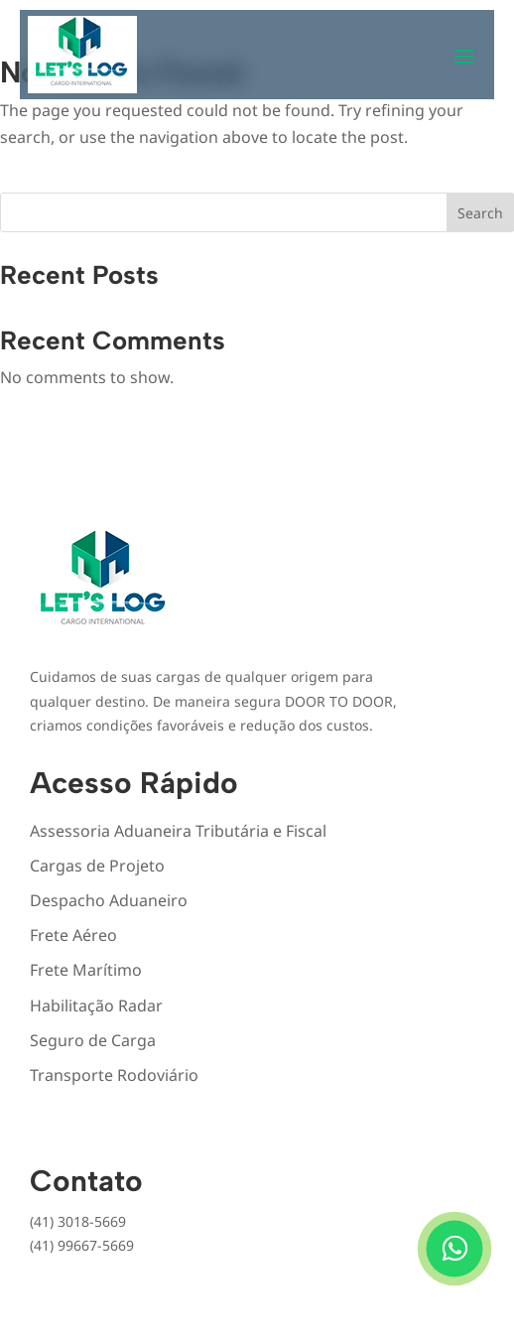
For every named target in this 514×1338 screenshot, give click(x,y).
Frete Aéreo (73, 935)
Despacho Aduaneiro (109, 900)
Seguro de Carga (93, 1040)
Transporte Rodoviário (114, 1075)
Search (480, 212)
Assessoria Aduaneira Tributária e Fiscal (178, 831)
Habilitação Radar (96, 1005)
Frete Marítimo (86, 970)
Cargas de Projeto (97, 865)
